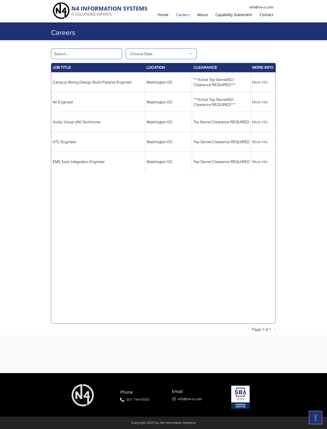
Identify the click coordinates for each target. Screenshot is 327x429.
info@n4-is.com (261, 7)
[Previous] (249, 329)
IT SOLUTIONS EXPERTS (91, 14)
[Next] (273, 329)
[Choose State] (161, 53)
